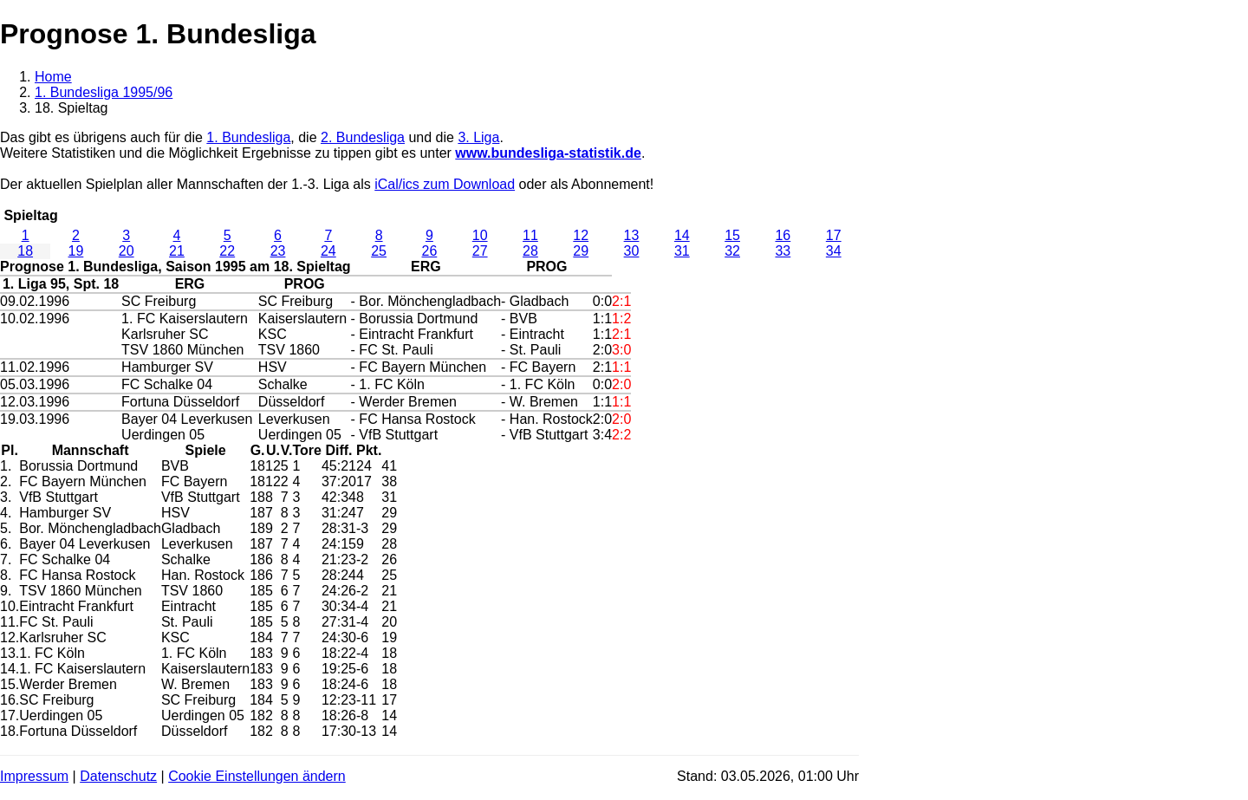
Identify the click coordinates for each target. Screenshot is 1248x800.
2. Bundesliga (363, 137)
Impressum (34, 776)
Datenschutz (118, 776)
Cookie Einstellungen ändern (257, 776)
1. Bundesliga (248, 137)
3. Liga (478, 137)
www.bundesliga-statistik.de (548, 153)
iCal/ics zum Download (444, 184)
